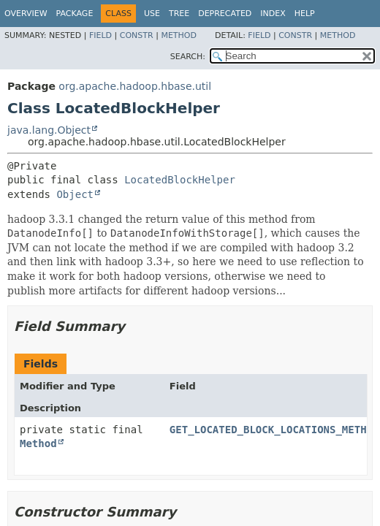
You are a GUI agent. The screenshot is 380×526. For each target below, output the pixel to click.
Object (75, 194)
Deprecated (224, 13)
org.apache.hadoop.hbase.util (134, 86)
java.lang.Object (49, 130)
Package (75, 13)
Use (152, 13)
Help (304, 13)
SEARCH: (187, 56)
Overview (26, 13)
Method (179, 35)
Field (100, 35)
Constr (136, 35)
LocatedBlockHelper (179, 180)
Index (272, 13)
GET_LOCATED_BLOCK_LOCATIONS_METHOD (274, 429)
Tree (179, 13)
